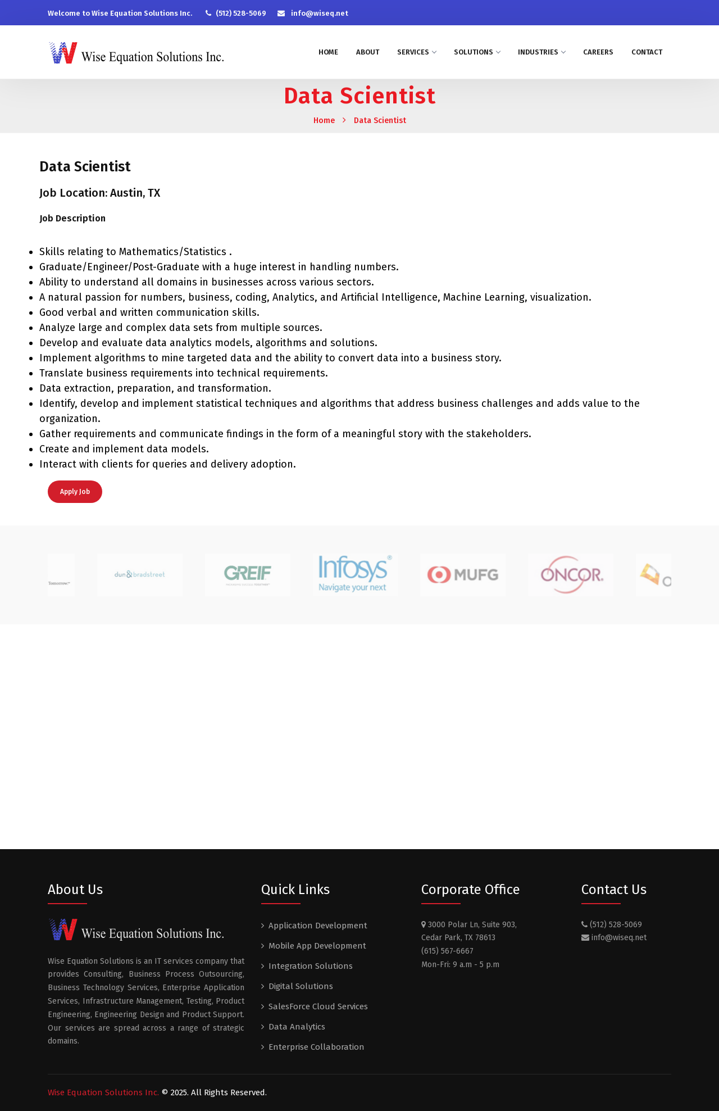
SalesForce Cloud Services (318, 1006)
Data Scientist (380, 120)
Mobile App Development (317, 946)
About (367, 52)
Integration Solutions (311, 966)
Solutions (477, 52)
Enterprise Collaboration (317, 1047)
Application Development (318, 925)
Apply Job (75, 492)
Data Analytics (297, 1027)
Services (416, 52)
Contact (646, 52)
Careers (598, 52)
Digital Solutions (301, 986)
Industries (541, 52)
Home (328, 52)
